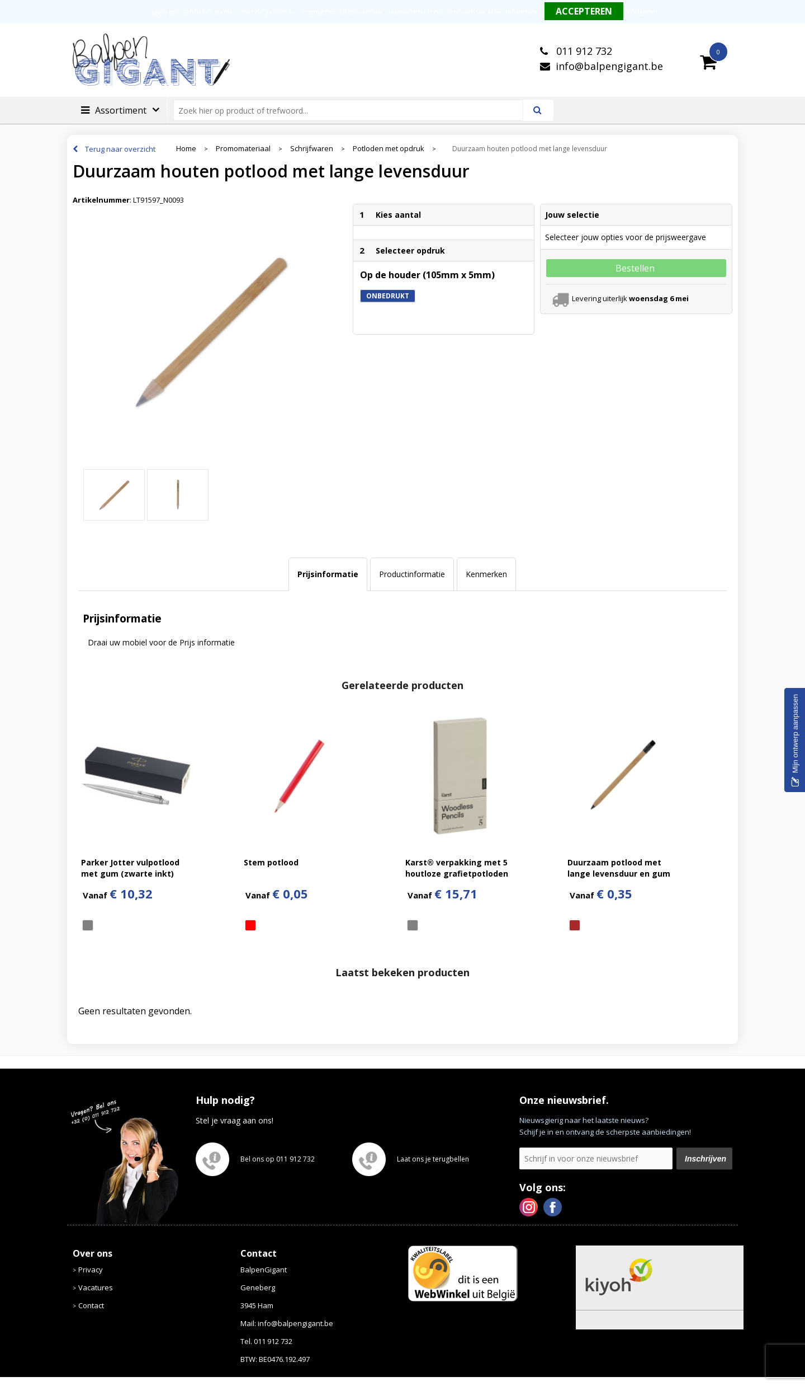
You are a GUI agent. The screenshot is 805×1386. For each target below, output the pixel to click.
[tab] (327, 574)
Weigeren (642, 12)
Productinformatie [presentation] (412, 574)
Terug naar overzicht (120, 149)
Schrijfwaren (311, 148)
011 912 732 (582, 51)
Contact (91, 1305)
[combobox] (353, 110)
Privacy (90, 1270)
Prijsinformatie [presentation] (327, 574)
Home (186, 148)
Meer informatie (513, 12)
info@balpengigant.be (609, 66)
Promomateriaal (243, 148)
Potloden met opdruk (388, 148)
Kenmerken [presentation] (486, 574)
